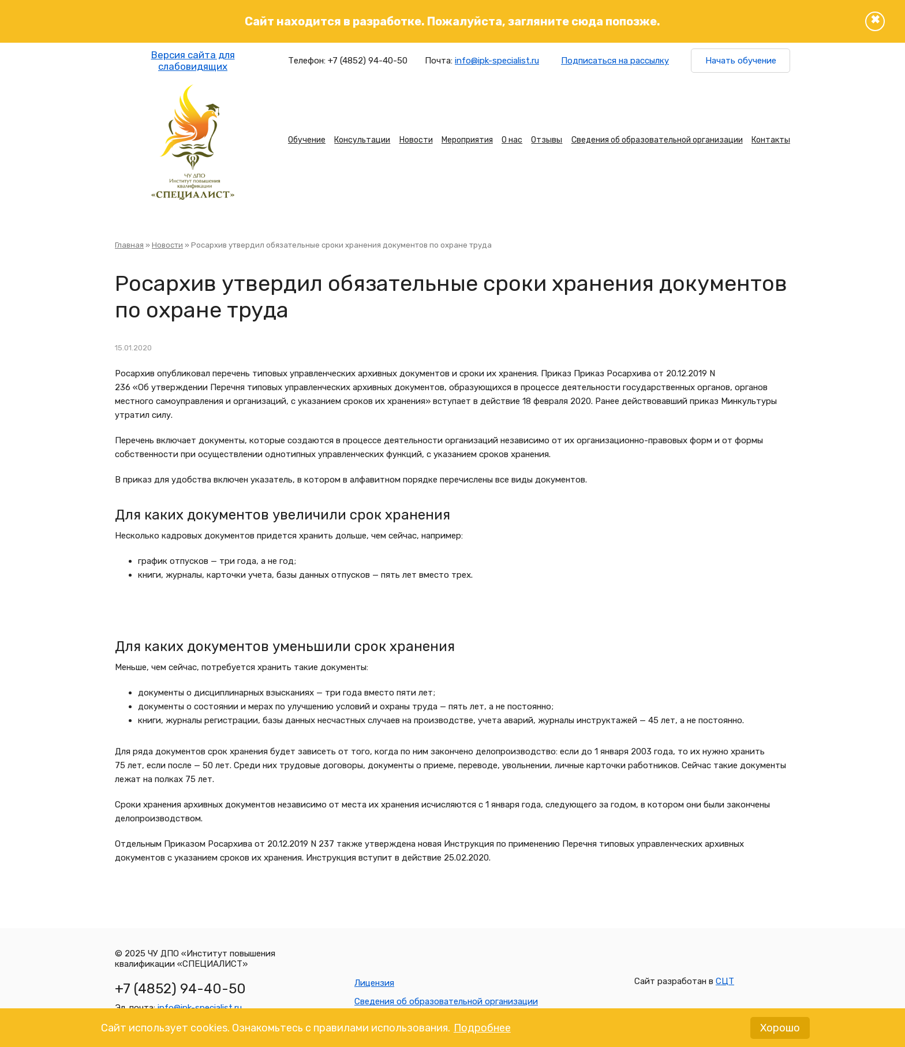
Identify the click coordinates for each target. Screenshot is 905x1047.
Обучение (307, 140)
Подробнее (482, 1031)
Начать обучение (740, 60)
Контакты (770, 140)
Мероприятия (467, 140)
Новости (416, 140)
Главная (129, 245)
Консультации (362, 140)
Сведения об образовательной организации (657, 140)
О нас (512, 140)
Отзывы (546, 140)
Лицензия (374, 983)
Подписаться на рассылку (615, 60)
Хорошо (780, 1031)
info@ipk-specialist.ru (497, 60)
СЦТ (725, 981)
